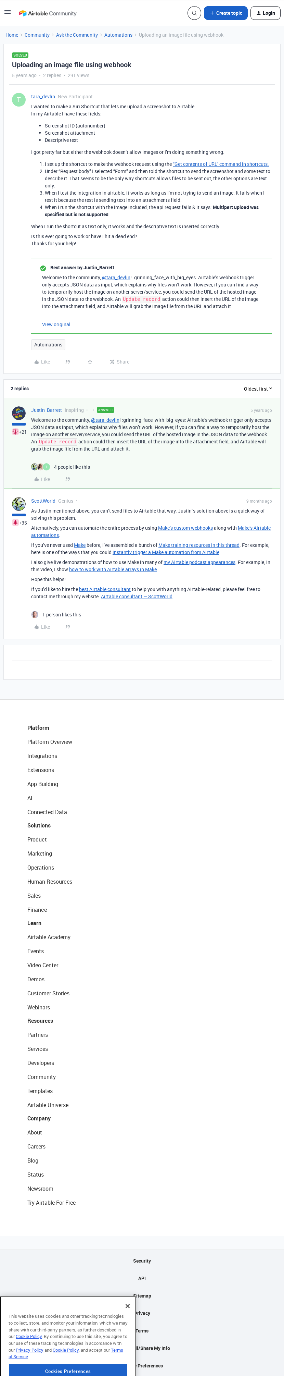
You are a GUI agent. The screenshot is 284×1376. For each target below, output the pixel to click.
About (34, 1132)
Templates (40, 1091)
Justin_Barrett (46, 410)
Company (39, 1118)
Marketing (39, 853)
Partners (37, 1035)
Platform (38, 728)
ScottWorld (43, 500)
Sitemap (142, 1295)
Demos (35, 979)
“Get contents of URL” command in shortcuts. (221, 164)
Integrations (42, 756)
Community (37, 35)
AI (30, 798)
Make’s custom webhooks (185, 528)
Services (37, 1049)
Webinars (38, 1007)
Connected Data (47, 812)
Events (35, 951)
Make (80, 545)
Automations (118, 35)
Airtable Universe (47, 1105)
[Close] (127, 1330)
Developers (40, 1063)
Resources (40, 1020)
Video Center (42, 965)
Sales (34, 895)
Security (142, 1260)
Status (35, 1174)
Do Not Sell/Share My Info (142, 1348)
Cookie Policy (29, 1360)
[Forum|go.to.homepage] (47, 13)
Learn (34, 923)
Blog (32, 1160)
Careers (36, 1146)
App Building (42, 784)
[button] (7, 14)
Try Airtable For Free (51, 1202)
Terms (142, 1330)
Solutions (39, 825)
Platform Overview (49, 742)
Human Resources (49, 881)
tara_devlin (43, 96)
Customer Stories (48, 993)
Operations (40, 867)
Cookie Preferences (142, 1365)
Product (37, 839)
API (142, 1278)
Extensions (40, 770)
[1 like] (56, 614)
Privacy (142, 1313)
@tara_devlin (116, 277)
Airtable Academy (48, 937)
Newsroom (40, 1188)
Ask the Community (77, 35)
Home (11, 35)
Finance (37, 909)
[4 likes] (60, 466)
